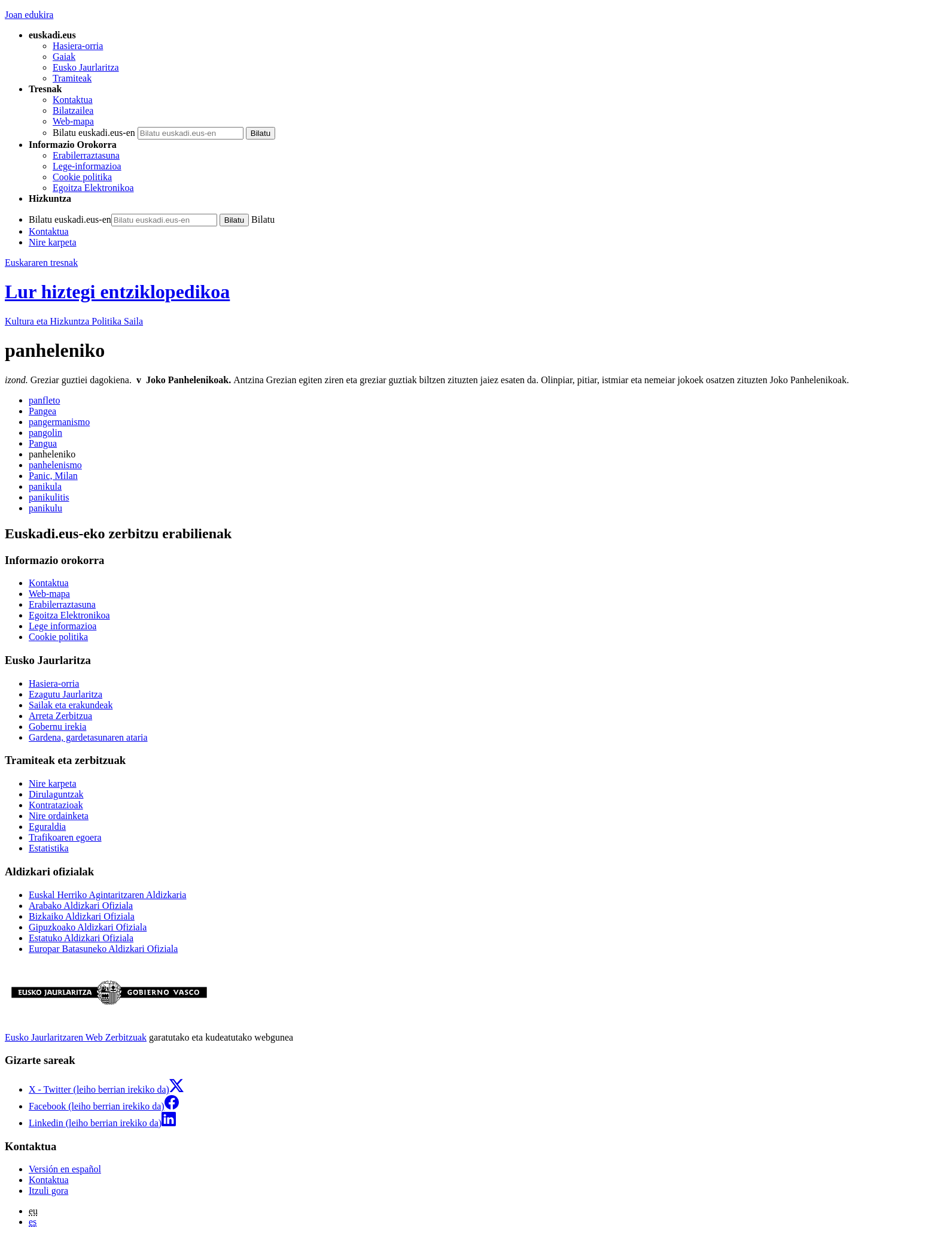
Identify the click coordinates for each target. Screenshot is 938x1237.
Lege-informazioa (87, 166)
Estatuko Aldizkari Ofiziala (81, 938)
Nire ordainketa (59, 816)
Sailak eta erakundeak (70, 705)
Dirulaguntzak (56, 794)
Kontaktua (73, 100)
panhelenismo (55, 465)
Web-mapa (73, 121)
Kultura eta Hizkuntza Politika (74, 321)
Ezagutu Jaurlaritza (65, 694)
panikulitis (49, 497)
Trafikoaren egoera (65, 837)
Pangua (43, 443)
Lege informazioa (62, 626)
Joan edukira (29, 15)
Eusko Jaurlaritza (86, 67)
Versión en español (65, 1169)
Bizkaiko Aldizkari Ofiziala (82, 916)
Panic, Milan (53, 476)
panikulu (45, 508)
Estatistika (49, 848)
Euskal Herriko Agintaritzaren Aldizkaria (107, 895)
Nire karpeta (53, 242)
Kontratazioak (56, 805)
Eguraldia (47, 826)
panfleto (44, 400)
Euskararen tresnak (41, 262)
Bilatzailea (73, 110)
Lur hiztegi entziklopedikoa (117, 291)
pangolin (45, 433)
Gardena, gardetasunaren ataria (88, 737)
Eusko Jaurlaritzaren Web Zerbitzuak (76, 1037)
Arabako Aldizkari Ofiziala (81, 906)
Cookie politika (82, 177)
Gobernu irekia (57, 726)
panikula (45, 486)
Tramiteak (72, 78)
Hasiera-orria (78, 46)
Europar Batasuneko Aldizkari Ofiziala (103, 949)
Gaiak (64, 56)
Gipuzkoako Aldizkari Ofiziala (88, 927)
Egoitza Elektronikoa (93, 188)
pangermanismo (59, 422)
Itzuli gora (48, 1191)
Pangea (42, 411)
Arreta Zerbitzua (60, 716)
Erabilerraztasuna (86, 155)
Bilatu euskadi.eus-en (94, 133)
